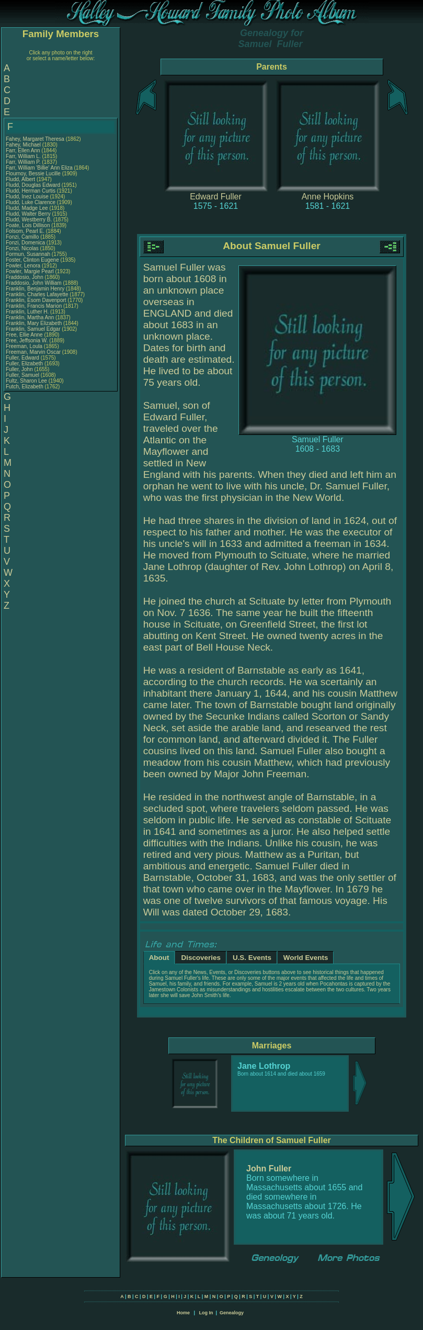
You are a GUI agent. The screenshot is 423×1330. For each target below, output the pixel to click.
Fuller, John (20, 369)
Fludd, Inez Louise (27, 196)
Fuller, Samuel (23, 375)
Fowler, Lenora (24, 266)
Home (183, 1312)
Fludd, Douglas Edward (33, 185)
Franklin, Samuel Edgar (33, 329)
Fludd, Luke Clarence (30, 202)
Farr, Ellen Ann (23, 150)
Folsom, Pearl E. (25, 231)
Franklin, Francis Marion (34, 306)
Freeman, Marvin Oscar (33, 352)
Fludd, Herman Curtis (30, 191)
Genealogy (232, 1312)
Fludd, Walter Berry (28, 214)
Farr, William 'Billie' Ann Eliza (39, 168)
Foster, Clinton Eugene (32, 260)
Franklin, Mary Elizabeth (34, 323)
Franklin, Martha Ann (30, 317)
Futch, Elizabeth (25, 386)
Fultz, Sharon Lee (26, 381)
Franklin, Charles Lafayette (37, 294)
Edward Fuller (216, 196)
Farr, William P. (23, 162)
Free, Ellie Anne (24, 335)
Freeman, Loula (25, 346)
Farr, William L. (23, 156)
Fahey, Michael (24, 145)
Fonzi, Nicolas (23, 248)
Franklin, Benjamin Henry (35, 289)
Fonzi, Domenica (26, 242)
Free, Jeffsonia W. (27, 340)
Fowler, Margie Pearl (30, 271)
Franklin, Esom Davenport (36, 300)
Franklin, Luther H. (27, 312)
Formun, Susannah (29, 254)
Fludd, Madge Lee (27, 208)
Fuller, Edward (23, 358)
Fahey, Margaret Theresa (35, 139)
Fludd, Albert (21, 179)
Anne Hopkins (328, 196)
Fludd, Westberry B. (29, 219)
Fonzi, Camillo (23, 237)
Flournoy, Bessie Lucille (33, 173)
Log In (206, 1312)
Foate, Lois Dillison (28, 225)
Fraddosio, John (25, 277)
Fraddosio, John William (34, 283)
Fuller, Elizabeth (25, 363)
